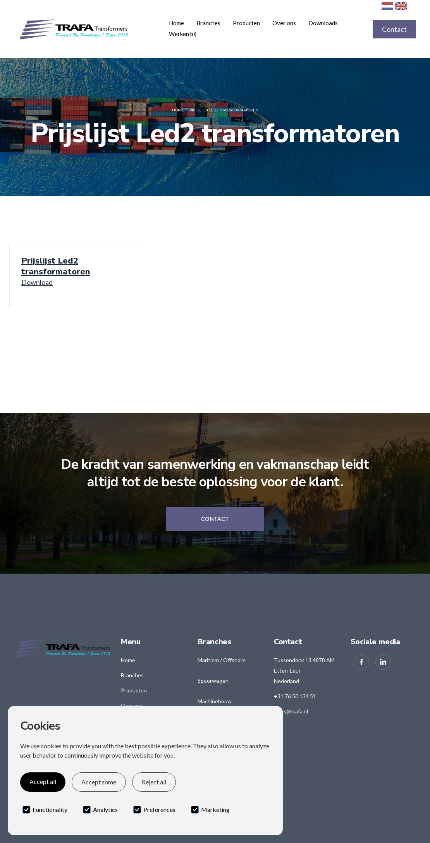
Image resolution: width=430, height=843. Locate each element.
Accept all (42, 781)
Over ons (284, 22)
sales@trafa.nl (291, 711)
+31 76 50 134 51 (295, 696)
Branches (132, 675)
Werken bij (182, 33)
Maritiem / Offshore (222, 660)
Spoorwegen (213, 680)
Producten (134, 690)
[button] (208, 23)
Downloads (323, 22)
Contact (394, 29)
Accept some (98, 782)
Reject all (154, 782)
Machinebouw (215, 701)
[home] (88, 29)
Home (176, 22)
